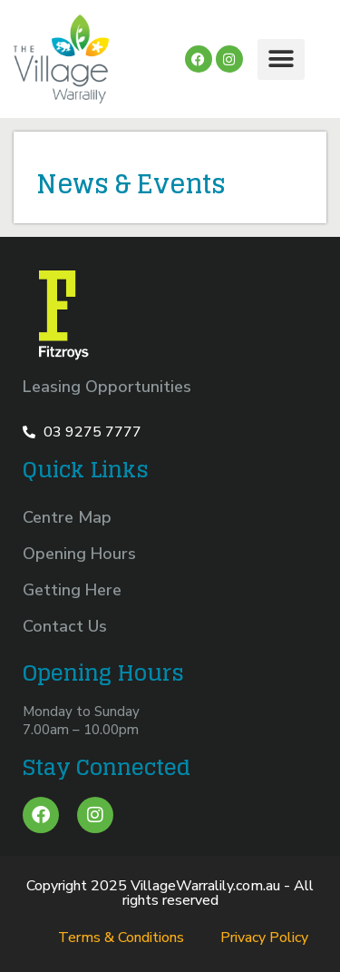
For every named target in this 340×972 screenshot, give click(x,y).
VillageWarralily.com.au (205, 886)
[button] (281, 59)
